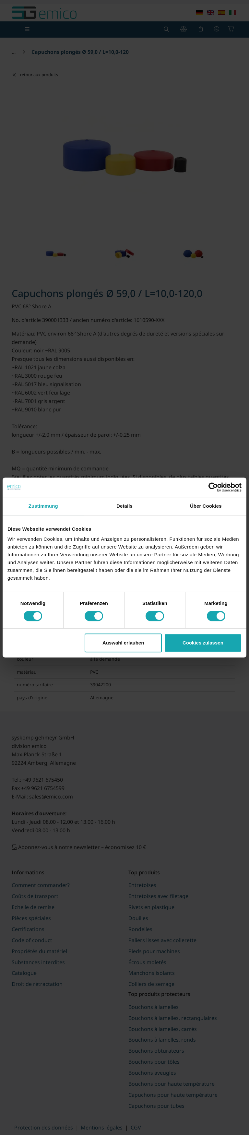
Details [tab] (124, 506)
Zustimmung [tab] (43, 506)
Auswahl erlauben (123, 642)
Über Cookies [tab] (206, 506)
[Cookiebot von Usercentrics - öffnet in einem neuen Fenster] (213, 487)
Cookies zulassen (203, 642)
